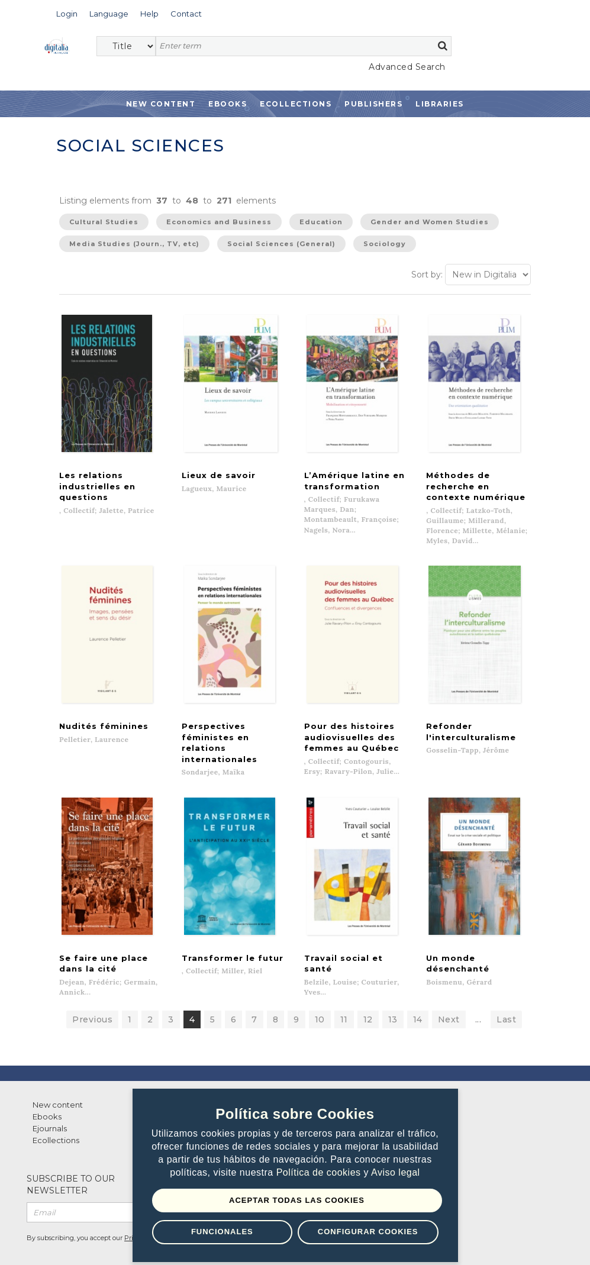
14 (418, 991)
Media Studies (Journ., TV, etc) (134, 244)
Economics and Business (219, 222)
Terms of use (71, 1243)
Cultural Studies (103, 222)
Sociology (384, 244)
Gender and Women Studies (429, 222)
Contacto (328, 1077)
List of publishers (202, 1077)
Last (506, 991)
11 (344, 991)
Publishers (373, 103)
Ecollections (295, 103)
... (478, 991)
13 (393, 991)
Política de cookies (320, 1173)
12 (368, 991)
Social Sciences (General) (281, 244)
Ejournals (50, 1100)
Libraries (439, 103)
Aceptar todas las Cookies (297, 1200)
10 (320, 991)
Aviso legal (395, 1173)
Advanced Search (407, 67)
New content (58, 1077)
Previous (92, 991)
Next (449, 991)
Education (321, 222)
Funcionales (222, 1231)
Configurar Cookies (368, 1231)
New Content (161, 103)
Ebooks (227, 103)
